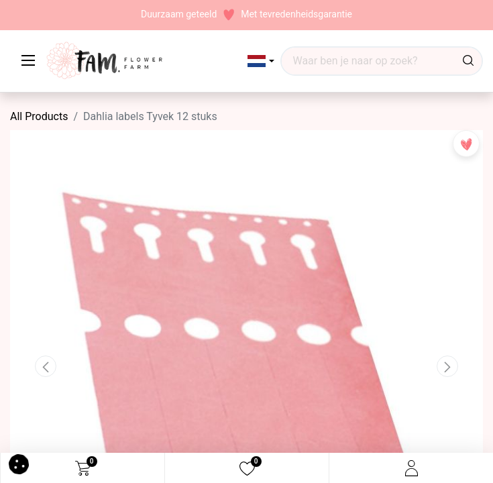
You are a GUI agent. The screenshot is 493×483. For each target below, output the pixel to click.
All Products (39, 116)
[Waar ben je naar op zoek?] (468, 61)
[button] (261, 61)
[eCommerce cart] (82, 468)
